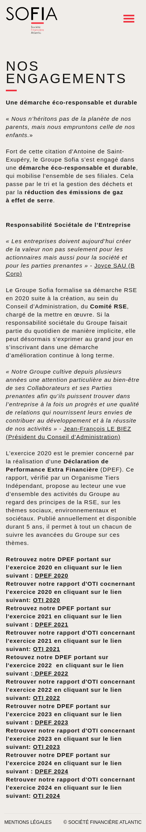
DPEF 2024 (52, 771)
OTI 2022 (46, 697)
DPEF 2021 (52, 624)
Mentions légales (27, 822)
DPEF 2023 (52, 722)
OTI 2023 (46, 746)
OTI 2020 (46, 600)
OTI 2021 (46, 649)
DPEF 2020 (52, 575)
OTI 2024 (46, 795)
